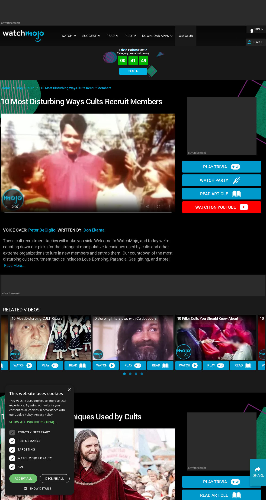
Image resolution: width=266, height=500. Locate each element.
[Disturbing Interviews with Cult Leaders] (133, 337)
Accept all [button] (23, 478)
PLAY (133, 71)
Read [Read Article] (77, 366)
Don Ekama (94, 230)
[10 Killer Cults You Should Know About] (215, 337)
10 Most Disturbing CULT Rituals (37, 318)
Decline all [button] (54, 478)
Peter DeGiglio (41, 230)
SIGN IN (258, 29)
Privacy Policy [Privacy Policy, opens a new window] (43, 415)
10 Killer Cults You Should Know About (207, 318)
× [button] (69, 390)
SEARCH (258, 42)
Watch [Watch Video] (23, 366)
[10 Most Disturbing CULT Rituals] (50, 337)
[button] (124, 373)
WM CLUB (186, 36)
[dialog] (39, 440)
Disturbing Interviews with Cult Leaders (125, 318)
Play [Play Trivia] (50, 366)
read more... (14, 265)
